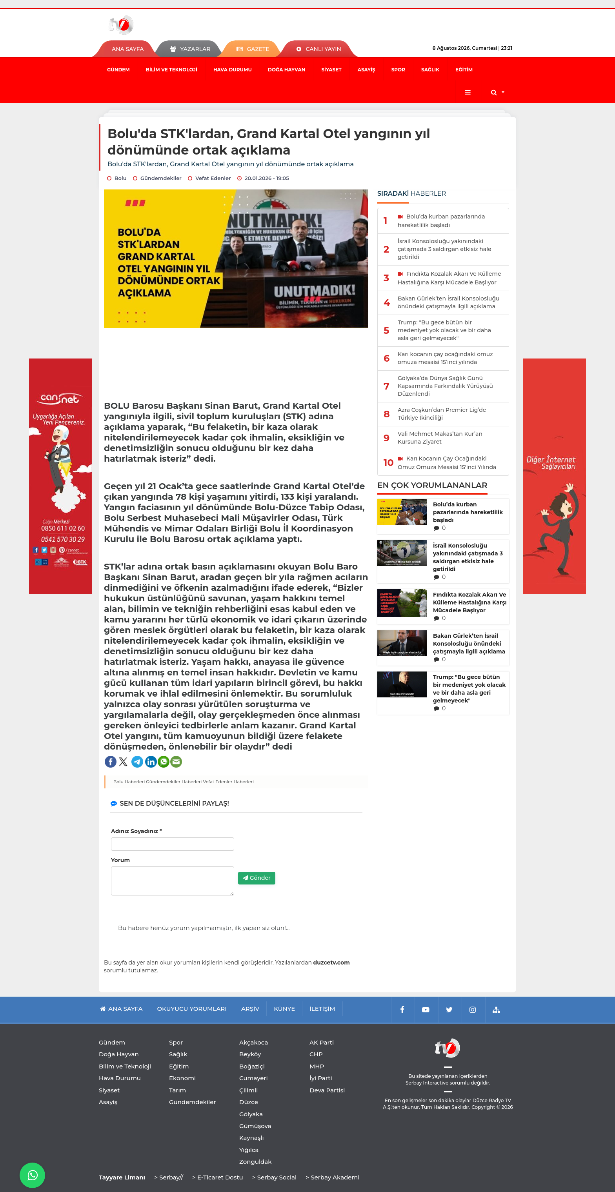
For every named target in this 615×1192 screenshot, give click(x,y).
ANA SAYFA (128, 49)
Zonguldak (255, 1161)
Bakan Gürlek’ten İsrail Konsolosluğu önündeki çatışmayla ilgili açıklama (469, 643)
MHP (316, 1066)
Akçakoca (253, 1042)
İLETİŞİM (322, 1008)
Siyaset (331, 70)
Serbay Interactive (427, 1083)
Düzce (248, 1102)
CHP (316, 1054)
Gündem (118, 70)
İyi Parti (320, 1078)
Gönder (257, 877)
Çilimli (248, 1090)
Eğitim (464, 70)
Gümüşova (255, 1126)
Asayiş (366, 70)
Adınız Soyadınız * (136, 831)
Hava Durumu (232, 70)
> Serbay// (168, 1177)
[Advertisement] (236, 361)
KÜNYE (284, 1008)
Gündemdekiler (192, 1102)
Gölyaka (251, 1114)
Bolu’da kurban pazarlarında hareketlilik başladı (468, 512)
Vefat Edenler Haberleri (228, 781)
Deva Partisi (327, 1090)
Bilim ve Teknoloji (171, 70)
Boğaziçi (252, 1066)
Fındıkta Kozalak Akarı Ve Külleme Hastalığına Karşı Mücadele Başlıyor (470, 602)
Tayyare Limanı (122, 1177)
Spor (398, 70)
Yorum (120, 860)
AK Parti (321, 1042)
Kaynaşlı (251, 1137)
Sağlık (430, 70)
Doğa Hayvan (286, 70)
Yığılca (249, 1150)
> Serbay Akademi (332, 1177)
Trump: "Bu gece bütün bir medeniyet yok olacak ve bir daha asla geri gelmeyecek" (469, 688)
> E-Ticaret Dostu (217, 1177)
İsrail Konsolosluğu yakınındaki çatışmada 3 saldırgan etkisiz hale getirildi (468, 557)
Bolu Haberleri (129, 781)
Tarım (177, 1090)
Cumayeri (253, 1078)
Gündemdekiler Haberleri (174, 781)
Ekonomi (182, 1078)
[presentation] (297, 850)
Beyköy (250, 1054)
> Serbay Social (274, 1177)
